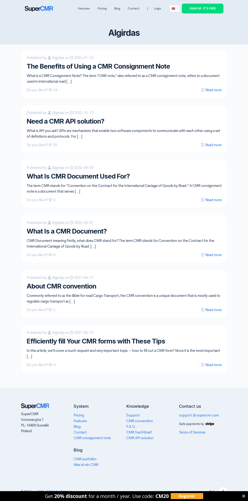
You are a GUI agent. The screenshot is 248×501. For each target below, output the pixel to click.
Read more (213, 90)
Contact (80, 432)
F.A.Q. (131, 426)
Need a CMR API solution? (65, 121)
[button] (124, 496)
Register (187, 496)
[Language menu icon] (175, 8)
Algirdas (58, 57)
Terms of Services (192, 432)
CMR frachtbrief (139, 432)
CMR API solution (139, 438)
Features (80, 421)
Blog (77, 426)
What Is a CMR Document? (67, 231)
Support (133, 415)
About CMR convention (61, 286)
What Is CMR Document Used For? (78, 176)
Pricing (79, 415)
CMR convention (139, 421)
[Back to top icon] (223, 491)
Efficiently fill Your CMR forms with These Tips (96, 341)
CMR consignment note (92, 438)
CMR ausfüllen (85, 459)
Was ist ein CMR (86, 464)
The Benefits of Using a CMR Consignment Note (98, 66)
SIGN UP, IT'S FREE (203, 8)
